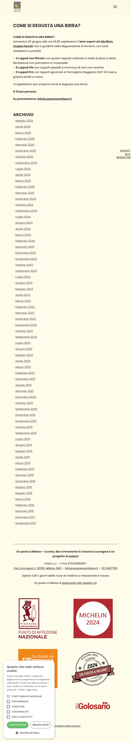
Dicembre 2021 (25, 379)
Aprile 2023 (23, 295)
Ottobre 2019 (24, 427)
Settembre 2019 (26, 433)
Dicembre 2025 (25, 151)
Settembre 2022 (26, 337)
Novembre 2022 (26, 325)
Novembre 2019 (26, 421)
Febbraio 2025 (25, 187)
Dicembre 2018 (25, 481)
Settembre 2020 (26, 409)
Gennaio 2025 (24, 193)
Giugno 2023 (24, 283)
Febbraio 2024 (25, 241)
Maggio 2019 (24, 451)
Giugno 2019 (23, 445)
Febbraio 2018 (24, 505)
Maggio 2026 (24, 121)
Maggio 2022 (24, 355)
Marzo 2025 (23, 181)
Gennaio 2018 (24, 511)
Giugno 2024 (24, 223)
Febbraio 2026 (25, 139)
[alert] (29, 700)
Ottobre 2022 (24, 331)
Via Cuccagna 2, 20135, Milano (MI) (38, 568)
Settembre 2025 (26, 163)
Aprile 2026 (23, 127)
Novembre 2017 (25, 523)
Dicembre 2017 (25, 517)
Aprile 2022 (23, 361)
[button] (29, 733)
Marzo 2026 (23, 133)
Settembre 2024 (26, 211)
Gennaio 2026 (24, 145)
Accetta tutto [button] (17, 724)
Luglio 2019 (22, 439)
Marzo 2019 (22, 463)
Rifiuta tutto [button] (41, 724)
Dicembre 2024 (25, 199)
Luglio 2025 (23, 169)
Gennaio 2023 (24, 313)
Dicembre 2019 (25, 415)
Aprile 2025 (23, 175)
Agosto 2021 (23, 385)
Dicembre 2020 (25, 397)
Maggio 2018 (24, 493)
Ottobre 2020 (24, 403)
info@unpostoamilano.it (54, 99)
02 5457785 (109, 568)
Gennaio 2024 (24, 247)
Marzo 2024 (23, 235)
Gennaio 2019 (24, 475)
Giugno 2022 (24, 349)
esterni (73, 556)
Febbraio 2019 (24, 469)
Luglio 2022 (23, 343)
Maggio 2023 (24, 289)
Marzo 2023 (23, 301)
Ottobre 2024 (24, 205)
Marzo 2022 (23, 367)
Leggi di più (32, 689)
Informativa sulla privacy (65, 726)
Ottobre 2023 (24, 265)
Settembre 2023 (26, 271)
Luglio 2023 (23, 277)
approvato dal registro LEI (79, 583)
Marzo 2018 (22, 499)
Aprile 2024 (23, 229)
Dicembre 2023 (25, 253)
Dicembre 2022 (25, 319)
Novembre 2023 (26, 259)
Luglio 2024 (23, 217)
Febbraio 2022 (25, 373)
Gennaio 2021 (24, 391)
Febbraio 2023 (25, 307)
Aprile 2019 (22, 457)
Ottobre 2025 (24, 157)
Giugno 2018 (23, 487)
